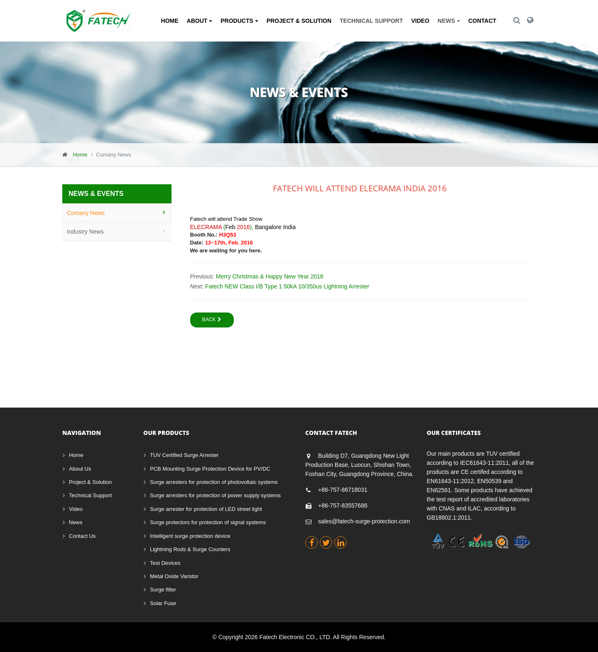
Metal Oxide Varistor (174, 576)
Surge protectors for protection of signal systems (208, 522)
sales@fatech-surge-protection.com (364, 521)
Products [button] (239, 20)
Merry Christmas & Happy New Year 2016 (270, 276)
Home (170, 20)
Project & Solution (299, 20)
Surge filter (163, 589)
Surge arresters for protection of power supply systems (215, 495)
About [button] (200, 20)
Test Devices (165, 563)
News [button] (449, 20)
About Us (80, 469)
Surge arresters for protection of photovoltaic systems (214, 482)
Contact (482, 20)
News (76, 522)
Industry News (85, 231)
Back (212, 319)
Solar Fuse (163, 603)
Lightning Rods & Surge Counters (190, 549)
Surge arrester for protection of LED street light (206, 509)
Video (420, 20)
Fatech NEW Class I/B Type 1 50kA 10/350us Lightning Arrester (287, 286)
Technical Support (371, 20)
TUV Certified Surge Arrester (184, 455)
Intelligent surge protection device (190, 536)
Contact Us (82, 536)
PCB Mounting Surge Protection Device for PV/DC (210, 469)
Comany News (86, 213)
